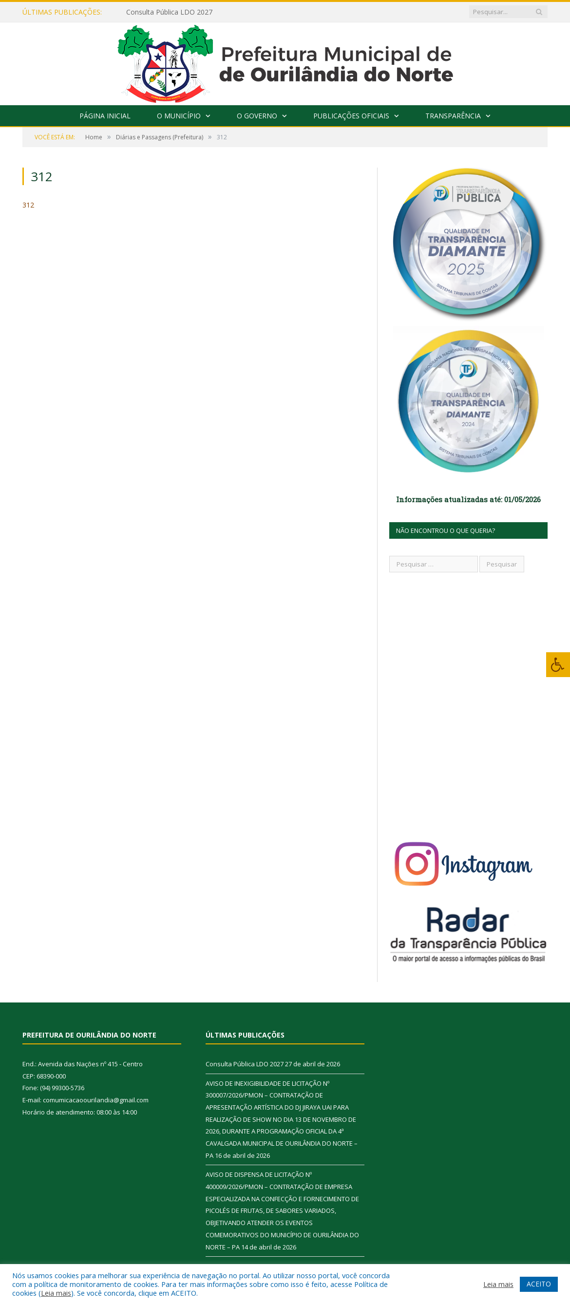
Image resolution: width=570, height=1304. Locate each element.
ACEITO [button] (539, 1283)
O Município (179, 115)
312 (28, 204)
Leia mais (56, 1293)
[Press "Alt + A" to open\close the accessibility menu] (558, 664)
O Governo (257, 115)
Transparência (453, 115)
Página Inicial (105, 115)
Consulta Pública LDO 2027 (169, 12)
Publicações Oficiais (351, 115)
